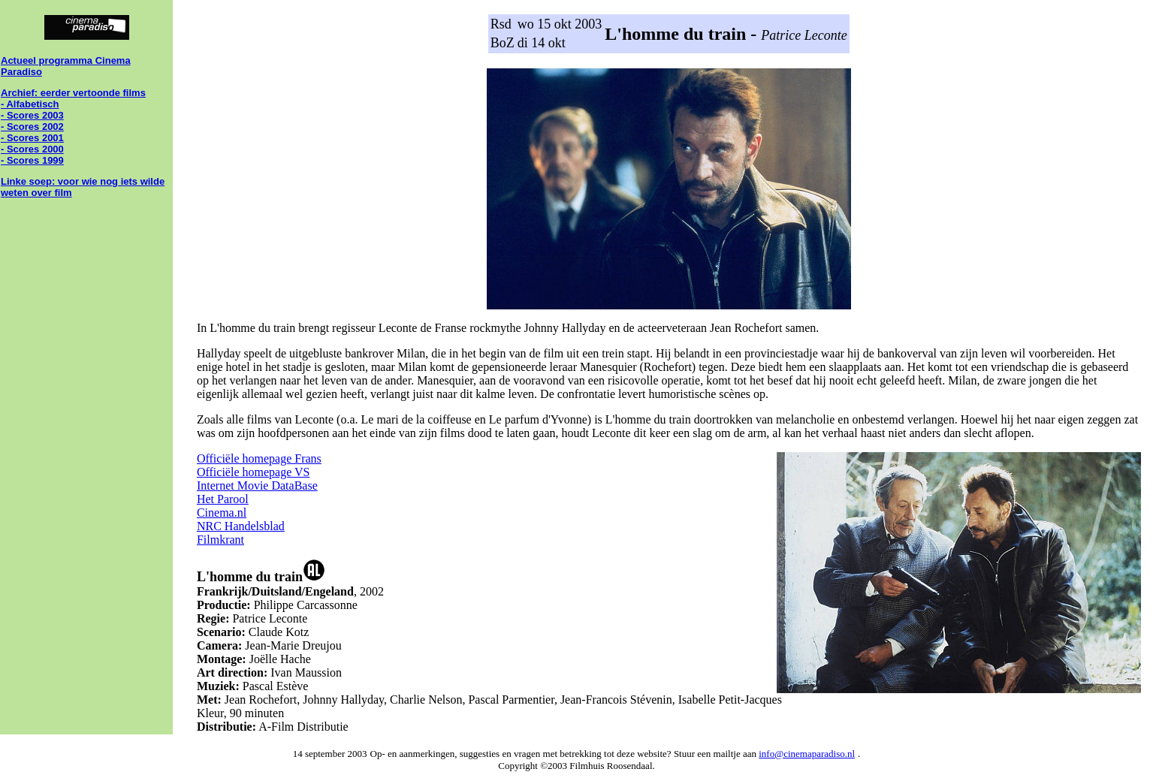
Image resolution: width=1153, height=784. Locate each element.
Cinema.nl (221, 512)
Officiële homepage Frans (259, 458)
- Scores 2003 (32, 115)
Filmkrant (220, 539)
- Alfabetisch (30, 104)
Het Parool (223, 499)
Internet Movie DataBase (257, 485)
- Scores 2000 (32, 149)
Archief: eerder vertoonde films (73, 92)
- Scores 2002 (32, 126)
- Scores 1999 (32, 160)
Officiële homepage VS (253, 472)
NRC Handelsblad (241, 526)
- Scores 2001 (32, 137)
